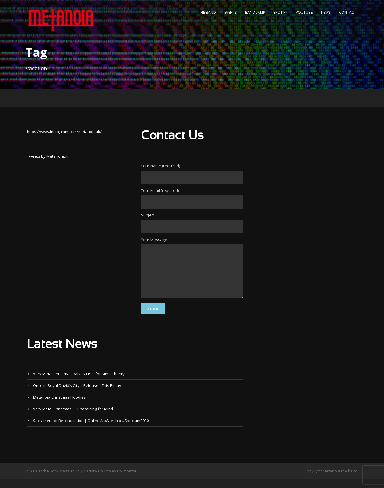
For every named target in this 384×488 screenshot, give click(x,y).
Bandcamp (255, 12)
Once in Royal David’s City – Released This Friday (77, 394)
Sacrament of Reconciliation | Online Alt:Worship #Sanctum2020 (91, 429)
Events (230, 12)
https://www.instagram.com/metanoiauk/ (64, 131)
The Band (207, 12)
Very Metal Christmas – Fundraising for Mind (73, 418)
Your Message (192, 273)
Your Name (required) (192, 173)
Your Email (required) (192, 198)
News (326, 12)
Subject (192, 222)
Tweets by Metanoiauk (47, 156)
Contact (347, 12)
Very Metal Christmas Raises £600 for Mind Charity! (79, 382)
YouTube (304, 12)
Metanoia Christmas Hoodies (59, 406)
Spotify (280, 12)
